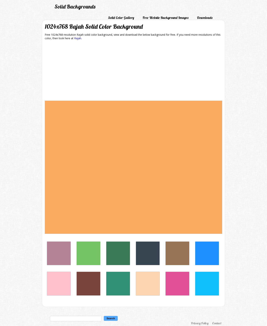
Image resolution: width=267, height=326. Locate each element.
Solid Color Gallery (121, 17)
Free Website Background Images (165, 17)
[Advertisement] (133, 71)
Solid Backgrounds (75, 6)
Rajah (77, 38)
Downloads (204, 17)
